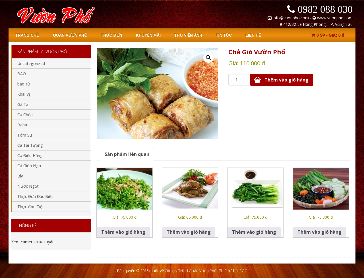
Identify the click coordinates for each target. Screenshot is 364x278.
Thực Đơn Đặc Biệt (35, 196)
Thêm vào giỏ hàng (286, 80)
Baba (22, 124)
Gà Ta (22, 104)
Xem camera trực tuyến (33, 241)
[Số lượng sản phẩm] (238, 79)
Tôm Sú (24, 135)
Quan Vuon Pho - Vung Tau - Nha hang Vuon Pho (54, 14)
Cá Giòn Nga (29, 165)
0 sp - (328, 35)
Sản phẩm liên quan (127, 154)
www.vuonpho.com (335, 17)
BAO (21, 73)
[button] (208, 58)
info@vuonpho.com (291, 17)
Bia (20, 176)
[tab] (127, 154)
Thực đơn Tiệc (30, 206)
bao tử (23, 84)
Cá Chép (25, 114)
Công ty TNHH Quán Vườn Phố (190, 270)
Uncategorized (31, 63)
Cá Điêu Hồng (30, 155)
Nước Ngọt (28, 186)
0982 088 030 (325, 9)
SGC (243, 270)
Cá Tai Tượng (30, 145)
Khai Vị (23, 94)
